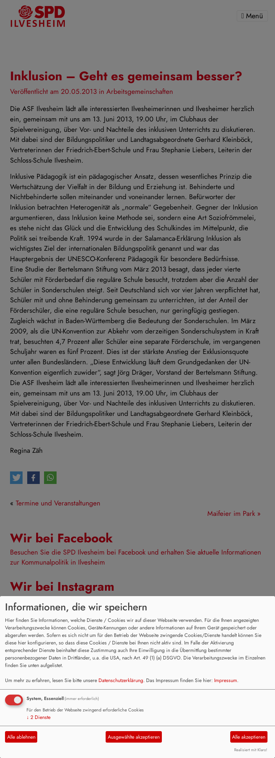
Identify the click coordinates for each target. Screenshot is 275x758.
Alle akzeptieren (248, 736)
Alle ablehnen (21, 736)
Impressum (225, 680)
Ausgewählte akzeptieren (134, 736)
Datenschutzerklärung (120, 680)
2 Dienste (38, 717)
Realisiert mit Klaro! (250, 750)
